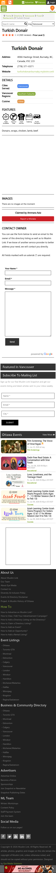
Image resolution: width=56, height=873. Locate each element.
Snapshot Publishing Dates (13, 792)
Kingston (7, 695)
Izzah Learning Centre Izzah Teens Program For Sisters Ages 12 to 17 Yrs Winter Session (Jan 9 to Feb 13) (40, 512)
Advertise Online (8, 775)
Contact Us (6, 589)
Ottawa (6, 645)
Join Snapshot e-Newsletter (13, 788)
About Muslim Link (9, 577)
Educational (31, 470)
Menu (4, 8)
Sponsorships (7, 784)
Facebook (3, 836)
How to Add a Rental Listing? (14, 634)
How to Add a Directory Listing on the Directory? (23, 619)
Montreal (7, 653)
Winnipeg (7, 691)
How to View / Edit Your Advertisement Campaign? (24, 615)
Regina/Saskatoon (11, 699)
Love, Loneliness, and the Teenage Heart (39, 476)
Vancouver (8, 666)
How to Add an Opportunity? (14, 630)
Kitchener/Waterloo (11, 682)
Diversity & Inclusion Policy (13, 592)
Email (8, 278)
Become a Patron (8, 780)
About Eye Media (8, 585)
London (6, 670)
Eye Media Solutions (13, 863)
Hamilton (7, 678)
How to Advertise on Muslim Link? (16, 612)
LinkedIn (22, 836)
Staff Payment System (11, 811)
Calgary (6, 662)
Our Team (5, 581)
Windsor (6, 674)
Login (51, 2)
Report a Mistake (28, 218)
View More (49, 434)
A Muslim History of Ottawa (21, 601)
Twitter (9, 836)
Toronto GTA (9, 649)
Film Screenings (33, 450)
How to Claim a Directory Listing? (16, 623)
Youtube (15, 836)
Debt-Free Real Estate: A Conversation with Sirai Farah (39, 460)
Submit (10, 422)
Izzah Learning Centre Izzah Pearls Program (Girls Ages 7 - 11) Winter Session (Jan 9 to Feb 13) (41, 495)
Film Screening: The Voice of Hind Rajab (39, 442)
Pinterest (28, 836)
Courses (30, 504)
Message (10, 289)
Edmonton (7, 657)
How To (6, 606)
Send (12, 342)
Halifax (6, 687)
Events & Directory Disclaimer (14, 596)
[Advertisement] (28, 546)
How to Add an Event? (11, 627)
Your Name (11, 268)
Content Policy (7, 807)
